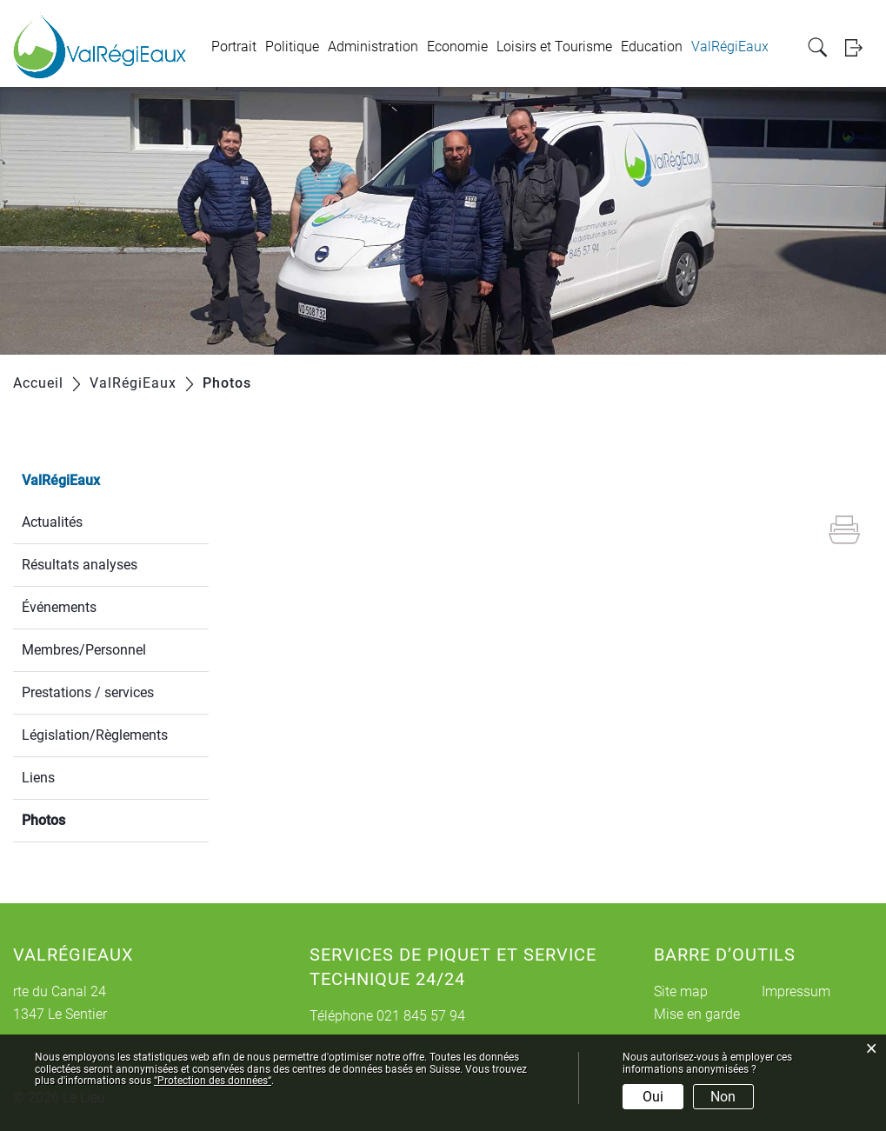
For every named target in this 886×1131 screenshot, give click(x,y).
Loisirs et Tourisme (554, 46)
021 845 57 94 (420, 1016)
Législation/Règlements (95, 735)
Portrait (233, 46)
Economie (457, 46)
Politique (292, 46)
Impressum (796, 991)
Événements (59, 607)
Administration (373, 46)
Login (859, 47)
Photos (85, 818)
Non (723, 1096)
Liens (38, 777)
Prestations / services (88, 692)
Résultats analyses (79, 564)
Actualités (52, 522)
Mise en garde (697, 1014)
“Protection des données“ (212, 1080)
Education (652, 46)
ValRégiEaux (730, 46)
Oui (653, 1096)
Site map (681, 991)
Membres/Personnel (84, 650)
